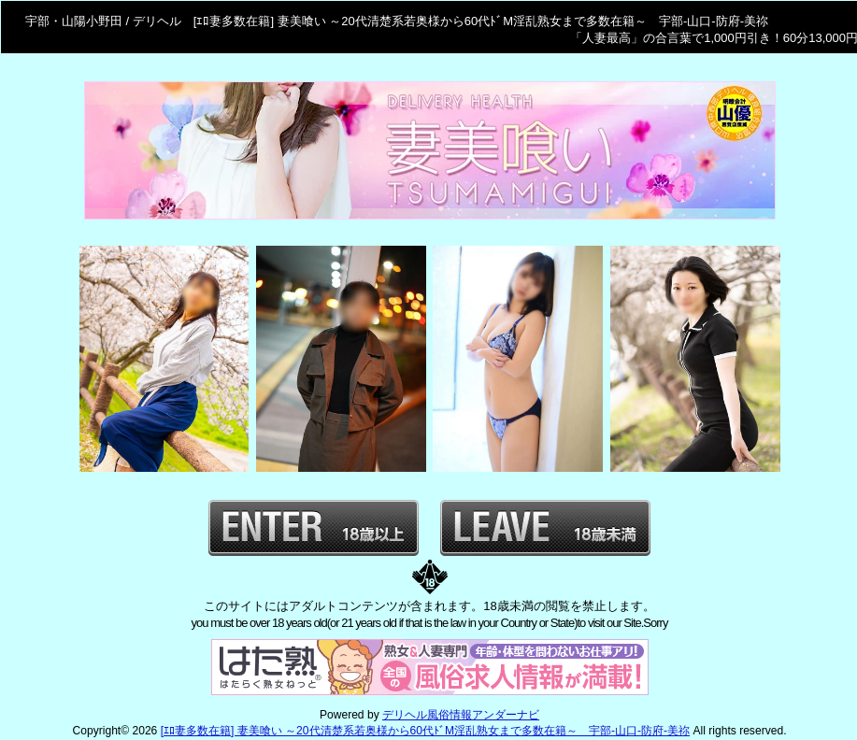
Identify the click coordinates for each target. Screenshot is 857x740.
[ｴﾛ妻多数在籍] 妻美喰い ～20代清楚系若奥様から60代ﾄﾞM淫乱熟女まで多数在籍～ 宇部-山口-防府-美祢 (425, 730)
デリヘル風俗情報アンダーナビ (460, 714)
